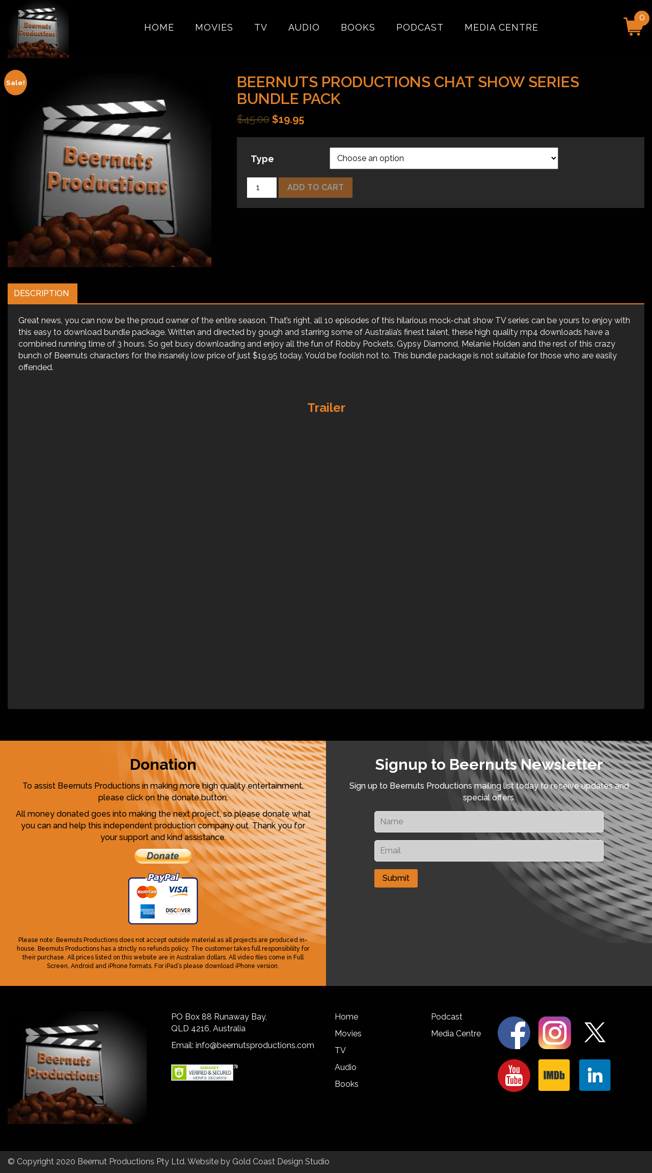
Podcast (420, 27)
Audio (304, 27)
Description (41, 293)
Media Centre (501, 27)
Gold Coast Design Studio (281, 1161)
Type (262, 158)
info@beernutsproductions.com (255, 1045)
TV (260, 27)
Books (358, 27)
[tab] (41, 293)
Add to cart (315, 187)
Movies (214, 27)
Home (159, 27)
